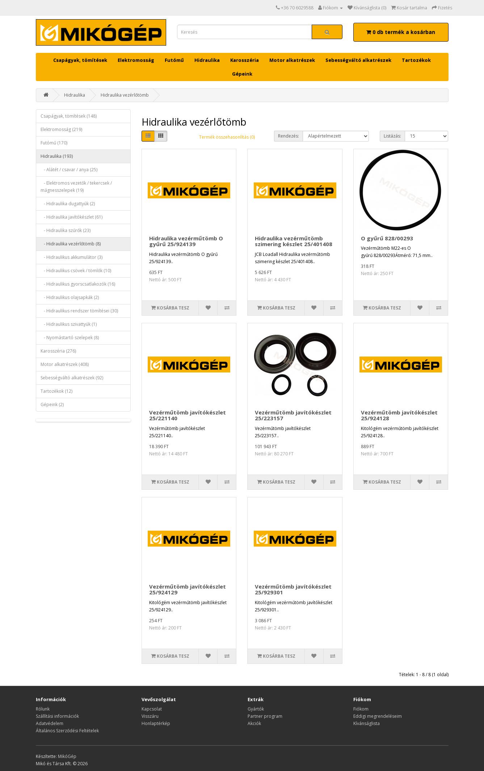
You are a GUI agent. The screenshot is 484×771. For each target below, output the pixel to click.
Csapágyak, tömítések (80, 60)
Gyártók (256, 709)
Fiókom (361, 709)
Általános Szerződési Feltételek (67, 731)
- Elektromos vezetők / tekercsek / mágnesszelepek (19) (76, 186)
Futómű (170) (54, 143)
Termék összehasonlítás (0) (227, 137)
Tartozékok (416, 60)
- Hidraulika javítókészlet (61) (71, 217)
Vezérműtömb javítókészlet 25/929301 (293, 589)
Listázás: (392, 136)
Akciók (254, 723)
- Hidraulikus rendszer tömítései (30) (79, 311)
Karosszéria (244, 60)
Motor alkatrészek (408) (65, 364)
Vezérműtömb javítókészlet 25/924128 (399, 415)
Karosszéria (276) (58, 351)
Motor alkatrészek (292, 60)
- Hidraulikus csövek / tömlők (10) (76, 270)
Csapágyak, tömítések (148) (69, 116)
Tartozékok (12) (56, 391)
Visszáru (150, 716)
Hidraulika (207, 60)
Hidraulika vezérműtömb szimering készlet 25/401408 (293, 241)
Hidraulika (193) (57, 156)
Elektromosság (136, 60)
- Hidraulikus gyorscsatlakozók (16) (78, 284)
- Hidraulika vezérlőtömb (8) (71, 244)
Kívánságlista (366, 723)
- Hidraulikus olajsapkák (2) (70, 297)
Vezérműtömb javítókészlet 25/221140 (187, 415)
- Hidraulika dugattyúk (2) (68, 204)
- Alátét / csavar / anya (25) (69, 170)
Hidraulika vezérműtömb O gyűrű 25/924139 (186, 241)
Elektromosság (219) (61, 129)
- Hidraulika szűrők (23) (66, 230)
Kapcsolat (152, 709)
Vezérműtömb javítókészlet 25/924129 (187, 589)
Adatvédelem (49, 723)
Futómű (174, 60)
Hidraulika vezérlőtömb (125, 95)
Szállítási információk (57, 716)
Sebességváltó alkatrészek (358, 60)
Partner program (265, 716)
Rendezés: (288, 136)
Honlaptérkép (156, 723)
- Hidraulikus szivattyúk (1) (69, 324)
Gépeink (242, 74)
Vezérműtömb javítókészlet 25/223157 (293, 415)
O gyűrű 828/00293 (387, 238)
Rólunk (43, 709)
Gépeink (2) (52, 404)
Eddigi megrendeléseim (377, 716)
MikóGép (67, 756)
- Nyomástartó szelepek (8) (70, 337)
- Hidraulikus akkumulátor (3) (71, 257)
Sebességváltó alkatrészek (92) (72, 378)
